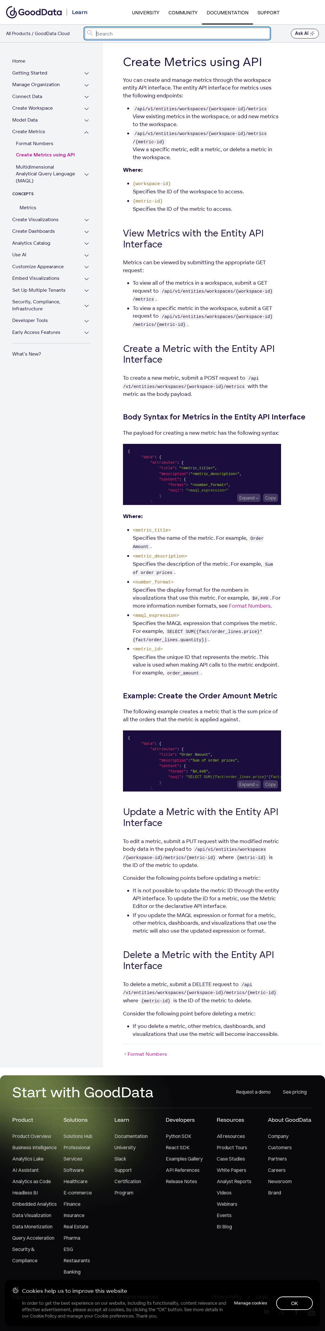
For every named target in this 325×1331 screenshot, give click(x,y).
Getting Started (29, 73)
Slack (120, 1159)
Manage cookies (249, 1303)
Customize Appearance (38, 259)
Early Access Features (36, 325)
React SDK (178, 1147)
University (145, 12)
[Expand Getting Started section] (86, 73)
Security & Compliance (25, 1254)
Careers (277, 1170)
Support (269, 12)
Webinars (227, 1204)
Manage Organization (36, 84)
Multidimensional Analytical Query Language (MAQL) (46, 170)
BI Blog (224, 1226)
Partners (277, 1159)
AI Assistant (25, 1170)
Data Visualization (31, 1215)
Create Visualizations (35, 212)
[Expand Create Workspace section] (86, 109)
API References (183, 1170)
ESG (68, 1249)
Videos (224, 1193)
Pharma (71, 1238)
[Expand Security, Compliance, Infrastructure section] (86, 299)
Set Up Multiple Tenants (39, 283)
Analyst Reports (234, 1181)
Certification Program (127, 1187)
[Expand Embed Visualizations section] (86, 272)
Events (224, 1215)
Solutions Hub (77, 1136)
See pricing (295, 1092)
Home (18, 61)
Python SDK (178, 1136)
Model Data (25, 120)
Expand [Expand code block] (247, 497)
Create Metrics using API (45, 155)
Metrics (28, 201)
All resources (231, 1136)
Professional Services (76, 1153)
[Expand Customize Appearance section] (86, 260)
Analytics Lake (28, 1159)
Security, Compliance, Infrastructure (36, 298)
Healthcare (75, 1181)
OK (294, 1303)
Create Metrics (28, 131)
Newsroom (280, 1181)
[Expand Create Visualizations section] (86, 213)
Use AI (19, 248)
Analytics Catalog (31, 236)
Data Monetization (32, 1226)
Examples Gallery (184, 1159)
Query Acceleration (33, 1238)
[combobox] (177, 33)
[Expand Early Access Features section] (86, 326)
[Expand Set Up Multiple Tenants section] (86, 284)
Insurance (74, 1215)
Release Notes (181, 1181)
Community (182, 12)
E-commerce (77, 1193)
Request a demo (253, 1092)
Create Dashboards (33, 224)
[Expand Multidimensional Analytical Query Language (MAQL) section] (86, 171)
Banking (72, 1272)
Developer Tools (30, 313)
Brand (274, 1193)
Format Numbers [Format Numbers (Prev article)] (145, 1054)
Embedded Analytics (34, 1204)
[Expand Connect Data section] (86, 97)
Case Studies (231, 1159)
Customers (280, 1147)
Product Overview (31, 1136)
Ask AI (305, 33)
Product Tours (232, 1147)
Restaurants (76, 1260)
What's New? (26, 347)
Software (73, 1170)
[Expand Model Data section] (86, 120)
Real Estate (75, 1226)
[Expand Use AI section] (86, 248)
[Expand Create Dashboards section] (86, 225)
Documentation (227, 12)
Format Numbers (34, 143)
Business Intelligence (34, 1147)
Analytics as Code (31, 1181)
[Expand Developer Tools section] (86, 314)
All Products (18, 33)
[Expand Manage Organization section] (86, 85)
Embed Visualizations (36, 271)
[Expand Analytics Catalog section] (86, 237)
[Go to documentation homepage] (34, 12)
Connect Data (27, 96)
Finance (72, 1204)
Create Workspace (32, 108)
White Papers (231, 1170)
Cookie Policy (43, 1316)
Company (278, 1136)
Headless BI (25, 1193)
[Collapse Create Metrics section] (86, 132)
